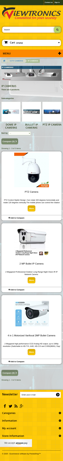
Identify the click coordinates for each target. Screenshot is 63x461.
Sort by (4, 133)
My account (9, 428)
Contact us (49, 2)
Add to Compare (17, 218)
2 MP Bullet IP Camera (31, 263)
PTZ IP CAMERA (52, 124)
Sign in (57, 2)
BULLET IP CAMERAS (31, 126)
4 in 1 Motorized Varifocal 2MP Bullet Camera (31, 335)
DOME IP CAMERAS (11, 126)
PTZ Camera (31, 192)
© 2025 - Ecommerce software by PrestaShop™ (21, 454)
